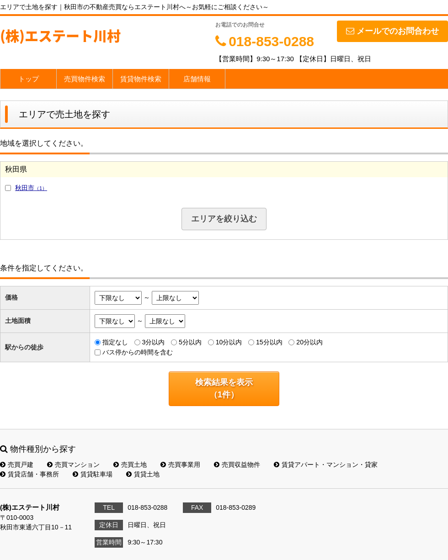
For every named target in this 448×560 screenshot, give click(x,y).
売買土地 (130, 464)
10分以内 (229, 342)
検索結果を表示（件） (224, 388)
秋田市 (31, 187)
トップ (28, 79)
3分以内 (153, 342)
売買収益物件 (237, 464)
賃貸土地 (143, 474)
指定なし (115, 342)
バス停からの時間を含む (137, 352)
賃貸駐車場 (92, 474)
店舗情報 (197, 79)
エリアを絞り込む (224, 218)
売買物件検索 (84, 79)
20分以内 (309, 342)
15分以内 (269, 342)
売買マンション (73, 464)
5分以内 (190, 342)
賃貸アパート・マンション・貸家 (326, 464)
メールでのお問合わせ (392, 31)
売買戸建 (16, 464)
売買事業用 (180, 464)
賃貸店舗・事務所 (29, 474)
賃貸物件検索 (140, 79)
